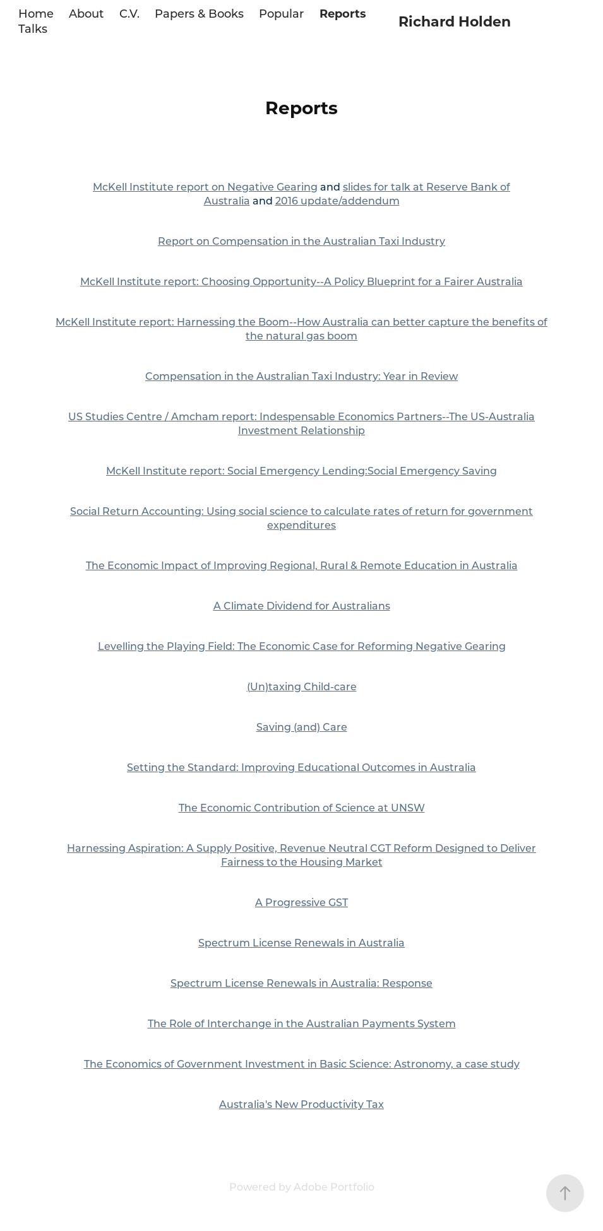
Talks (32, 28)
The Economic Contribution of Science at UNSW (302, 807)
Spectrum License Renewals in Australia (301, 942)
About (86, 13)
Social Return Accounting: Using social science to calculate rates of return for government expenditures (301, 517)
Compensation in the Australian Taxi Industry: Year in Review (301, 375)
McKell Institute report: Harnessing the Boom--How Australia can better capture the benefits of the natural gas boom (301, 328)
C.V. (129, 13)
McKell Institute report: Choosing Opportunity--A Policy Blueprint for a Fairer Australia (301, 281)
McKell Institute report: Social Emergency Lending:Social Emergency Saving (301, 470)
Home (36, 13)
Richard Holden (454, 20)
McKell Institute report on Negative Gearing (205, 186)
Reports (342, 13)
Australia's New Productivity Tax (301, 1103)
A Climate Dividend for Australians (301, 605)
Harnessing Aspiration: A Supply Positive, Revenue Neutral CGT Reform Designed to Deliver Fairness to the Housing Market (301, 854)
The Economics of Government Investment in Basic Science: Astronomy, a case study (302, 1063)
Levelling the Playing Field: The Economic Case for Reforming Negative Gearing (302, 645)
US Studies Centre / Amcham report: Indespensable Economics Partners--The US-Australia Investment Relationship (301, 423)
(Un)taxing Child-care (302, 686)
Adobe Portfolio (334, 1186)
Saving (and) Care (301, 726)
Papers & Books (199, 13)
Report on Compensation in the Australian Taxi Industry (301, 240)
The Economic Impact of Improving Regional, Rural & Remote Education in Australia (302, 565)
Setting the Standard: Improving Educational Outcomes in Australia (301, 767)
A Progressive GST (301, 902)
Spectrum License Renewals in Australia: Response (301, 982)
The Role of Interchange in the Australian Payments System (302, 1023)
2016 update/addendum (337, 200)
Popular (281, 13)
